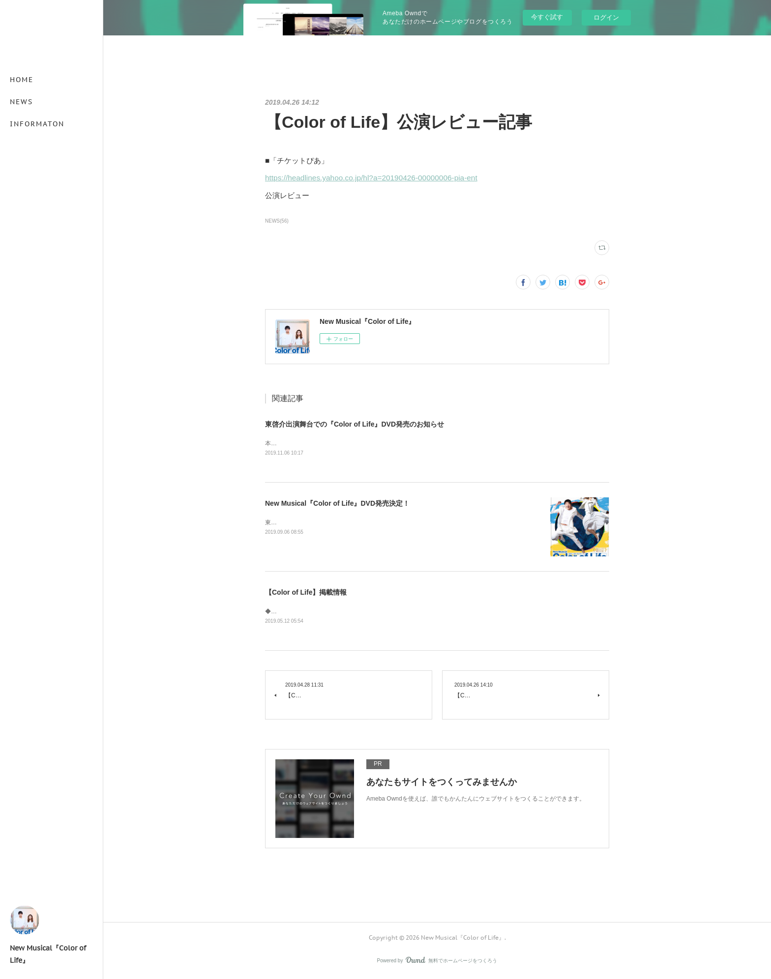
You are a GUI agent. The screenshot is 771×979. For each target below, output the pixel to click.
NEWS (21, 101)
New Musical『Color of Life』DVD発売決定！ (337, 504)
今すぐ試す (547, 17)
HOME (21, 79)
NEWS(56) (277, 221)
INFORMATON (37, 123)
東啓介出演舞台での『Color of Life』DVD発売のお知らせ (354, 424)
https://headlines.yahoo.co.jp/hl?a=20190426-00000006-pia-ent (371, 177)
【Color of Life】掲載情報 (306, 593)
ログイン (606, 17)
